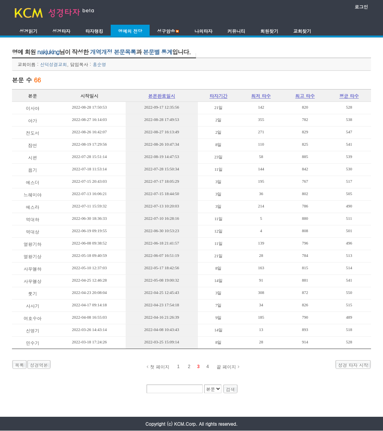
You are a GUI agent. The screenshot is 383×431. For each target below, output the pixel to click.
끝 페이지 (226, 367)
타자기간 (218, 95)
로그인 (361, 6)
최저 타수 (261, 95)
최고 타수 (305, 95)
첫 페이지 (159, 367)
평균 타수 (349, 95)
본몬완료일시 (161, 95)
